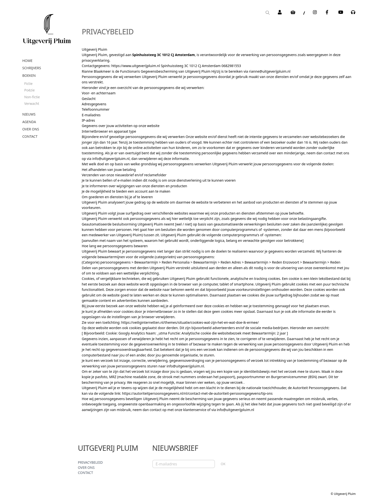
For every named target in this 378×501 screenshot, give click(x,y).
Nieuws (29, 114)
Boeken (29, 75)
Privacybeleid (90, 462)
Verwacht (31, 103)
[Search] (267, 13)
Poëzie (29, 90)
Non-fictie (32, 97)
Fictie (28, 83)
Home (27, 60)
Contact (30, 136)
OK (223, 464)
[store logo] (46, 27)
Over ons (30, 129)
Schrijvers (31, 68)
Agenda (29, 121)
